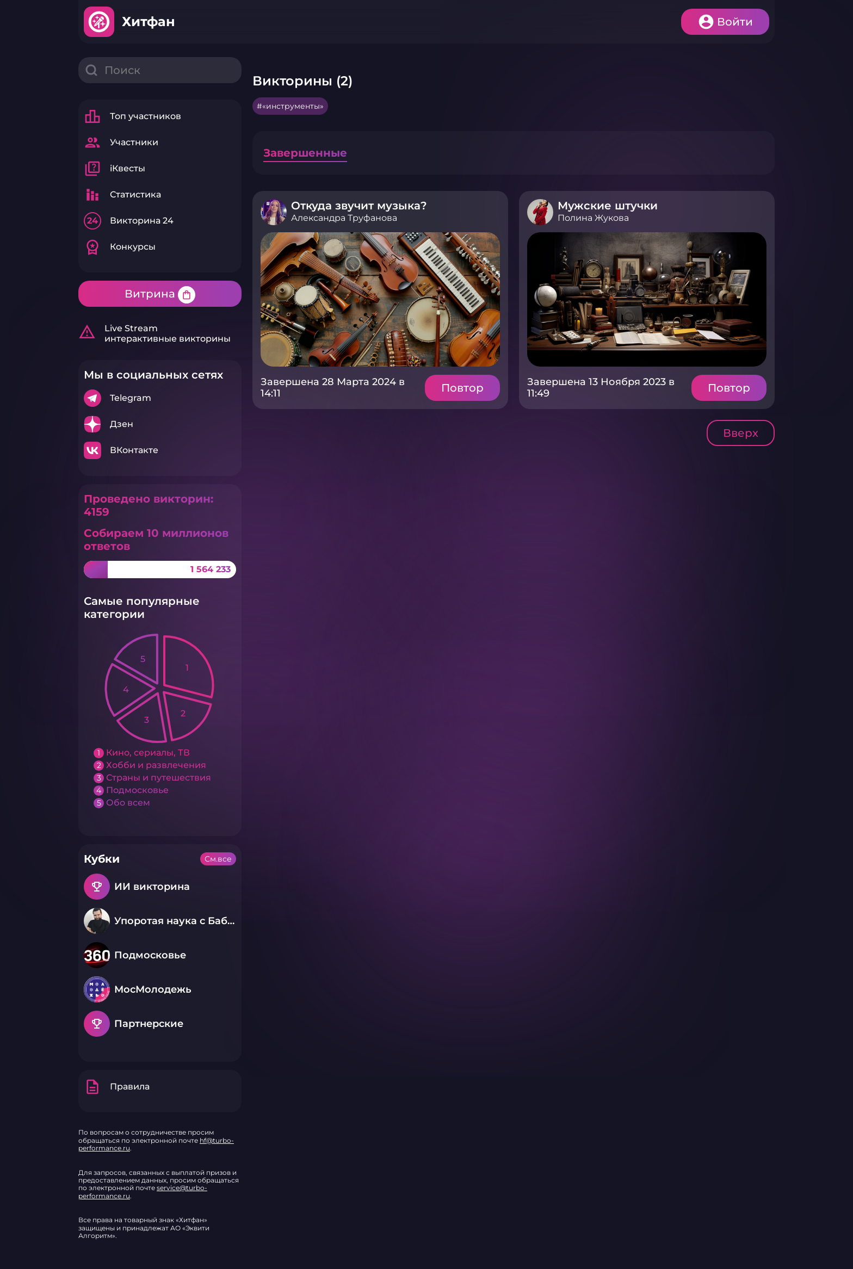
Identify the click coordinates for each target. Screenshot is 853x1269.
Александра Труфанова (344, 218)
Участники (121, 142)
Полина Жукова (593, 218)
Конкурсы (120, 247)
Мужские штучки (608, 205)
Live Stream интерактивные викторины (154, 333)
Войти (735, 21)
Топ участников (132, 116)
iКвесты (114, 168)
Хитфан (148, 21)
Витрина (160, 295)
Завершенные (305, 152)
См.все (218, 859)
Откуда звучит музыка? (359, 205)
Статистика (122, 194)
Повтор (462, 387)
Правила (117, 1086)
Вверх (740, 432)
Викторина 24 (129, 221)
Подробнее (160, 398)
